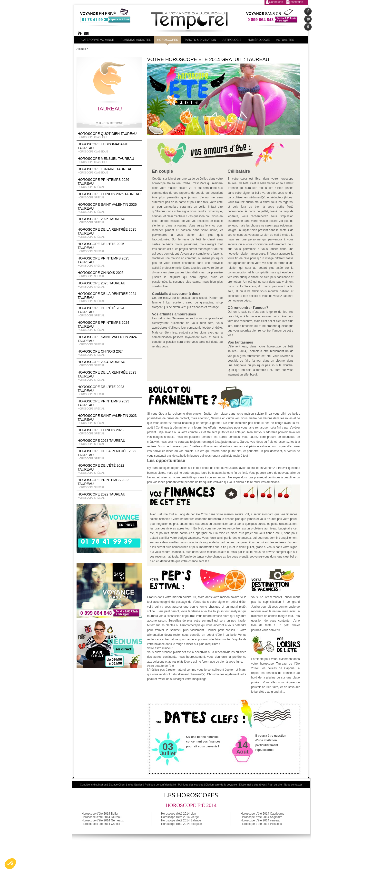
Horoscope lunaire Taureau (109, 170)
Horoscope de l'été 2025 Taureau (109, 247)
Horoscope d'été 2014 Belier (100, 813)
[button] (10, 864)
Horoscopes (167, 40)
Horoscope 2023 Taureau (109, 442)
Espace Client (117, 784)
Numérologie (259, 40)
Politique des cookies (190, 784)
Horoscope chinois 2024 (109, 353)
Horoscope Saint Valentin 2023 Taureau (109, 419)
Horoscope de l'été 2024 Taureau (109, 311)
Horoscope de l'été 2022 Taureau (109, 469)
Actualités (285, 40)
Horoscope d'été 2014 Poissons (261, 824)
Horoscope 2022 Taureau (109, 496)
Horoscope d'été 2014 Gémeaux (103, 820)
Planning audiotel (135, 40)
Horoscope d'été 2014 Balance (181, 820)
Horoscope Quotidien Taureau (109, 135)
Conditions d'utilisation (93, 784)
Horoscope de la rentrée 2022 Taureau (109, 454)
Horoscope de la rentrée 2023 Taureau (109, 376)
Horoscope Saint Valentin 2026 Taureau (109, 208)
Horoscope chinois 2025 (109, 274)
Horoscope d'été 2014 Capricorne (262, 813)
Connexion (276, 2)
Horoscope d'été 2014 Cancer (101, 824)
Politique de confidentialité (160, 784)
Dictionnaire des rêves (252, 784)
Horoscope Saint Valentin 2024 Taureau (109, 340)
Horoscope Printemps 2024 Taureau (109, 326)
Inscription (296, 2)
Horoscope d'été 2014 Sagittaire (261, 817)
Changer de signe (109, 123)
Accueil (81, 49)
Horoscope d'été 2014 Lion (178, 813)
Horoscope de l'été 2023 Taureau (109, 390)
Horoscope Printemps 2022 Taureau (109, 483)
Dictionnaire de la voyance (221, 784)
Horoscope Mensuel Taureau (109, 160)
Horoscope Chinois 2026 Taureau (109, 195)
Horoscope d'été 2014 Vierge (180, 817)
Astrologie (231, 40)
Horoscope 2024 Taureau (109, 363)
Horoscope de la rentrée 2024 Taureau (109, 297)
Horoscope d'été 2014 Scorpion (181, 824)
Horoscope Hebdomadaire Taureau (109, 147)
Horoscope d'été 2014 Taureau (102, 817)
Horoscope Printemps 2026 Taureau (109, 183)
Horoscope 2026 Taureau (109, 220)
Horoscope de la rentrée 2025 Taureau (109, 233)
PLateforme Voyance (97, 40)
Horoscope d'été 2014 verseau (260, 820)
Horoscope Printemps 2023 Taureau (109, 404)
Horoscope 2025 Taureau (109, 285)
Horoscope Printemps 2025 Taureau (109, 262)
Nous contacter (293, 784)
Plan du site (275, 784)
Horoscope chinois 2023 (109, 431)
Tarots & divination (200, 40)
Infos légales (135, 784)
